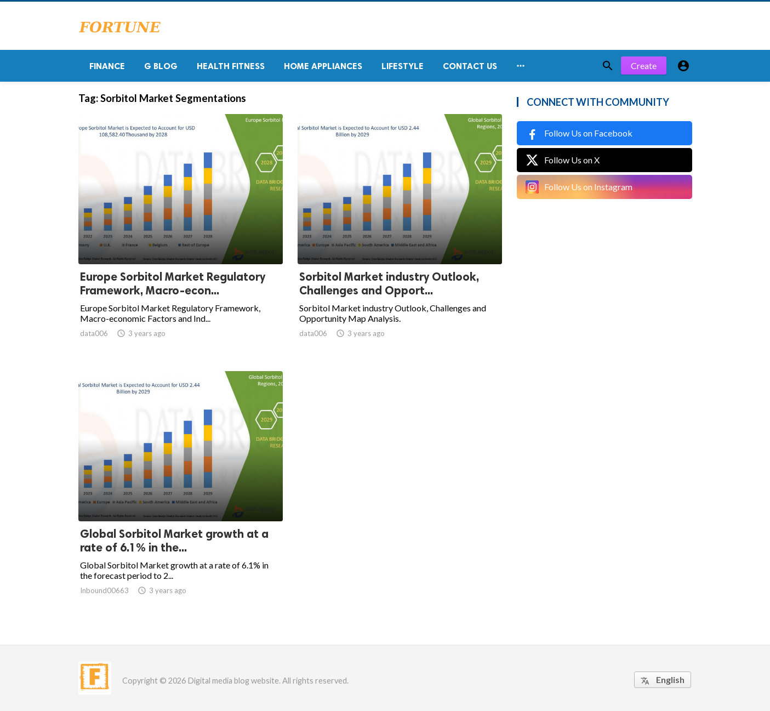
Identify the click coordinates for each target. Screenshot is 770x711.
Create (644, 65)
